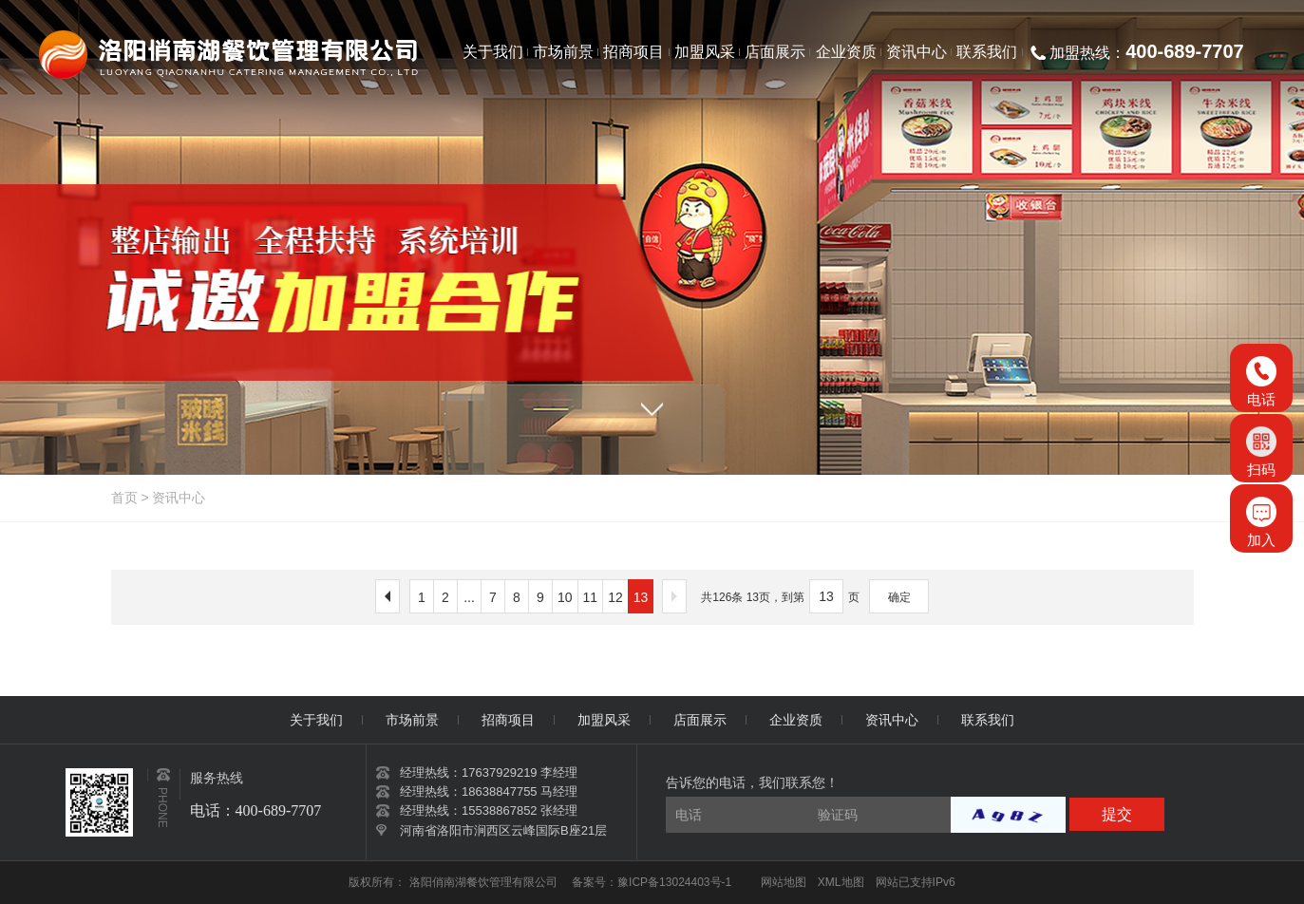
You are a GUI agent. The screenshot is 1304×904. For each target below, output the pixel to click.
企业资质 (795, 720)
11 (590, 597)
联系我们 (987, 720)
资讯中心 (178, 497)
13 (641, 597)
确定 (899, 597)
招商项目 (508, 720)
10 (565, 597)
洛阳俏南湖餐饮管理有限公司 (484, 882)
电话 (1261, 381)
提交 (1117, 814)
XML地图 (841, 882)
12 (615, 597)
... (469, 597)
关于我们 (316, 720)
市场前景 (412, 720)
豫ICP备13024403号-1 (674, 882)
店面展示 (700, 720)
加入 (1261, 522)
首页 (124, 497)
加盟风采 (604, 720)
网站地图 (783, 882)
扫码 (1261, 452)
